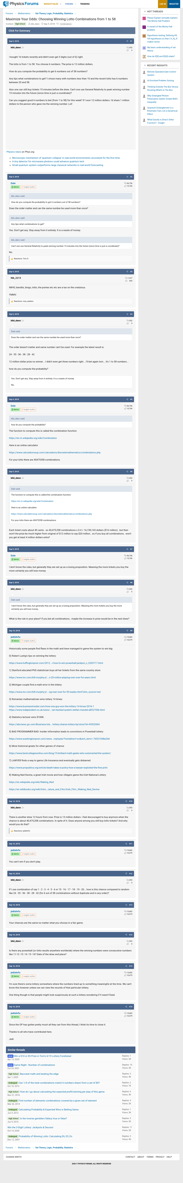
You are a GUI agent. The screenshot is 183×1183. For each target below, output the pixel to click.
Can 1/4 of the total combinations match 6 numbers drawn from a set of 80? (62, 1091)
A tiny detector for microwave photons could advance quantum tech (51, 162)
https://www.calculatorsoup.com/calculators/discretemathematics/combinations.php (58, 457)
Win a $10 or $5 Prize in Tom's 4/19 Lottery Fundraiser (46, 1064)
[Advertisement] (70, 127)
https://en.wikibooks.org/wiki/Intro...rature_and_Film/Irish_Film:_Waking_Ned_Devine (57, 797)
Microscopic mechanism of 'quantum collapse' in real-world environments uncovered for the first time (69, 158)
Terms (147, 1165)
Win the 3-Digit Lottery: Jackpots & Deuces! (34, 1135)
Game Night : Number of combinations (37, 1073)
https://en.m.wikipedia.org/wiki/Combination (36, 442)
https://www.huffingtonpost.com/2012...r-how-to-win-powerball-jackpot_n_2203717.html (59, 671)
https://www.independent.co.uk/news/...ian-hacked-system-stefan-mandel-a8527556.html (60, 718)
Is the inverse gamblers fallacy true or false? (46, 1126)
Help (166, 1165)
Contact (127, 1165)
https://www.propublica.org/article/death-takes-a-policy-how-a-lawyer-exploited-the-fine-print (61, 776)
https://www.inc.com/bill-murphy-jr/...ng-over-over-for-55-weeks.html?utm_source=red (58, 700)
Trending (88, 4)
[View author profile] (31, 188)
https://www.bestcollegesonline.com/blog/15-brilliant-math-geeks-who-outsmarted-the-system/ (63, 761)
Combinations (69, 25)
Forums (72, 4)
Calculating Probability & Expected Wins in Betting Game (52, 1117)
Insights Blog (54, 4)
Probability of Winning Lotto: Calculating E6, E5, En (48, 1144)
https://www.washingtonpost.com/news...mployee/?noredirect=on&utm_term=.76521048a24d (62, 747)
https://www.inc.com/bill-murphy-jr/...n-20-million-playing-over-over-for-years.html (55, 685)
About (138, 1165)
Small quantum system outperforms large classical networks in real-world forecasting (60, 166)
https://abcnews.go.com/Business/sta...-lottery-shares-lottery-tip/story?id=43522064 (57, 732)
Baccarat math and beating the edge (42, 1082)
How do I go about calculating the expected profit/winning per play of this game (65, 1099)
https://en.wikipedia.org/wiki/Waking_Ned (34, 790)
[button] (64, 4)
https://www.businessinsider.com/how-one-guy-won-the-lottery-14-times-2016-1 (54, 714)
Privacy (157, 1165)
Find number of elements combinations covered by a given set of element (61, 1108)
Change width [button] (16, 1165)
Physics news (17, 152)
